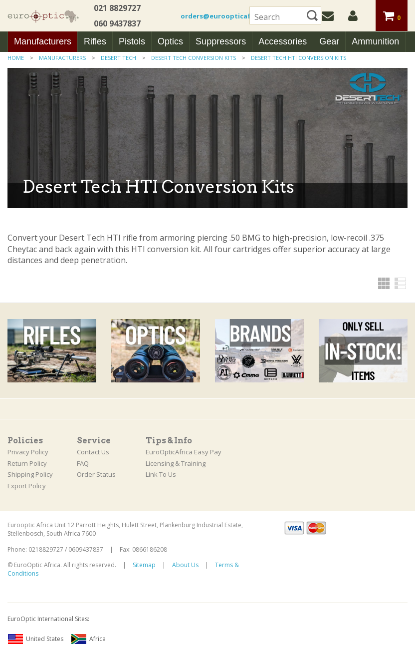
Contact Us (93, 451)
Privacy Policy (27, 451)
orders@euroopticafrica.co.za (232, 15)
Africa (88, 639)
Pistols (132, 41)
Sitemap (144, 565)
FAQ (83, 463)
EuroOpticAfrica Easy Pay (183, 451)
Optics (170, 41)
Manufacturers (42, 41)
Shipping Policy (30, 474)
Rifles (95, 41)
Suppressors (221, 41)
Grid (384, 283)
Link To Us (161, 474)
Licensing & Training (176, 463)
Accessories (282, 41)
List (400, 283)
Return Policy (27, 463)
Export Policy (26, 485)
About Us (185, 565)
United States (35, 639)
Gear (329, 41)
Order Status (96, 474)
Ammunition (375, 41)
